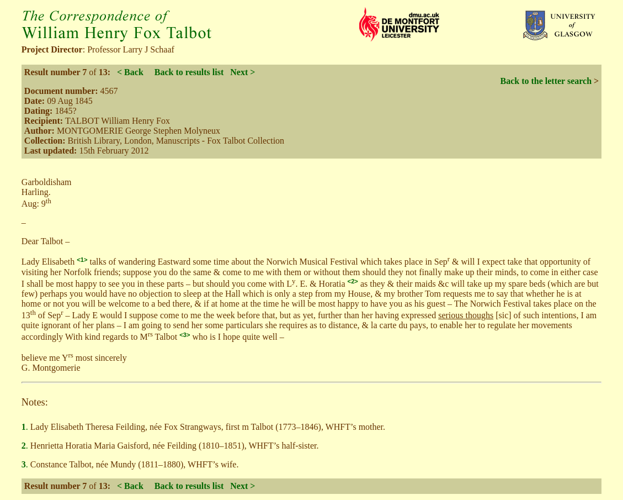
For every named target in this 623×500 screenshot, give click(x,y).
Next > (242, 72)
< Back (130, 72)
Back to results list (189, 72)
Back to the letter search (546, 81)
